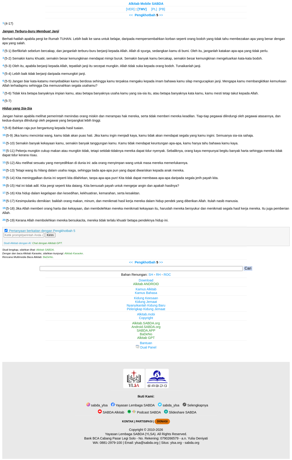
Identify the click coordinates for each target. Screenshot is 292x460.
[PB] (162, 9)
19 (4, 208)
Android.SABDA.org (145, 327)
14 (4, 170)
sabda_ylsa (97, 405)
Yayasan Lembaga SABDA (133, 405)
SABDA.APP (146, 330)
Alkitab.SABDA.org (146, 323)
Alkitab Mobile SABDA (146, 3)
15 (4, 177)
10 (4, 135)
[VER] (130, 9)
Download (146, 280)
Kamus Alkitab (146, 289)
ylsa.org (176, 442)
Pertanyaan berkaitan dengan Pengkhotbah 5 (42, 231)
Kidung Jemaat (146, 302)
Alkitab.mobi (146, 314)
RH (158, 274)
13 (4, 162)
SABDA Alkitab (111, 412)
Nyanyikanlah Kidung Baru (146, 305)
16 (4, 185)
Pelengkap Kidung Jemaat (146, 309)
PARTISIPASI (144, 421)
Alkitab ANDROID (146, 284)
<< (131, 15)
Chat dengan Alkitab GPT (47, 243)
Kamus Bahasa (146, 293)
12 (4, 150)
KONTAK (127, 421)
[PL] (154, 9)
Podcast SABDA (144, 412)
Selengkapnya (195, 405)
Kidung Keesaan (146, 298)
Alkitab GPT (146, 338)
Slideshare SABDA (180, 412)
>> (161, 15)
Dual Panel (146, 347)
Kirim (50, 235)
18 (4, 200)
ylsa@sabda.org (146, 442)
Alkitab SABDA (45, 249)
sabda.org (192, 442)
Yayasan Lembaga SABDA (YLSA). (130, 434)
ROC (167, 274)
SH (151, 274)
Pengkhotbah (145, 15)
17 (4, 192)
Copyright (146, 318)
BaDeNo (48, 257)
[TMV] (142, 9)
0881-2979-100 (111, 442)
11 (4, 142)
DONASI (162, 421)
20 (4, 219)
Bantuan (146, 343)
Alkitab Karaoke (74, 253)
